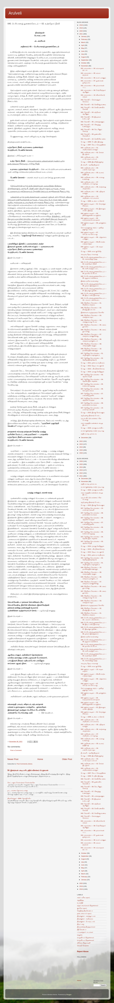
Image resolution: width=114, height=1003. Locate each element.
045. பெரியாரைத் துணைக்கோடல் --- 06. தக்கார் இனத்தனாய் (94, 285)
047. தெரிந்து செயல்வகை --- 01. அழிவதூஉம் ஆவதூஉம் (92, 354)
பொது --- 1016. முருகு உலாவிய (92, 428)
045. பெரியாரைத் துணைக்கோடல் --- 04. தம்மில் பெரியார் (94, 272)
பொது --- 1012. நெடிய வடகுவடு (92, 366)
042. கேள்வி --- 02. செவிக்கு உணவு (93, 104)
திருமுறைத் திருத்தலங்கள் (86, 927)
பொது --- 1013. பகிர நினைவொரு (93, 369)
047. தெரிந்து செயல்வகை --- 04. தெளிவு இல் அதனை (92, 380)
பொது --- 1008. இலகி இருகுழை (92, 162)
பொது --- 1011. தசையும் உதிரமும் (93, 363)
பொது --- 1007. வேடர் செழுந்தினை (93, 145)
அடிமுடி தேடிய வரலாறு (89, 254)
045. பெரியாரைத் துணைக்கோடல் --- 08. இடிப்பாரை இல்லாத (94, 294)
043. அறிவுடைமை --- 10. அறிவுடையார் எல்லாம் (90, 197)
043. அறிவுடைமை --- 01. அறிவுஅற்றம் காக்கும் (90, 148)
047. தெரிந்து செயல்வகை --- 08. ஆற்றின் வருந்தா (92, 399)
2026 (81, 453)
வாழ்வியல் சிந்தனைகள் (85, 937)
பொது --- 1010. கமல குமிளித (91, 251)
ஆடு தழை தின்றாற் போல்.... (91, 415)
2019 (81, 28)
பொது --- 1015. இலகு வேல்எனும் (93, 412)
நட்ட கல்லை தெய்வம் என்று (17, 790)
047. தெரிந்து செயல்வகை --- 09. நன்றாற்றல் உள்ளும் (92, 404)
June (83, 51)
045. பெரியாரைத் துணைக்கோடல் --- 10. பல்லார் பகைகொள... (94, 299)
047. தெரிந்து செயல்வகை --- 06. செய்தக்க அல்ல (92, 390)
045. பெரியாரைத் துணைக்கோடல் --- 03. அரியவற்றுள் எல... (94, 267)
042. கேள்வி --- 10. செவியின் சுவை (93, 139)
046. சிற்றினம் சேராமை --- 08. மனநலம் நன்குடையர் (91, 340)
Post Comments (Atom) (24, 764)
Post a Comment (16, 750)
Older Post (67, 759)
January (84, 36)
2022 (81, 441)
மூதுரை (79, 935)
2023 (81, 444)
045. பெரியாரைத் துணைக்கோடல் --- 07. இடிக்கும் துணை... (94, 289)
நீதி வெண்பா (81, 929)
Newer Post (12, 759)
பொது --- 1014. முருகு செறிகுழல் (92, 372)
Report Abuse (83, 951)
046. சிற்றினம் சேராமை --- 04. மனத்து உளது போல (91, 321)
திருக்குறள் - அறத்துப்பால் (86, 916)
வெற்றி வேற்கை (83, 945)
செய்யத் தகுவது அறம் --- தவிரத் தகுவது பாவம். (92, 228)
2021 (81, 34)
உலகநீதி (80, 903)
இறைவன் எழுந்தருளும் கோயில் (92, 312)
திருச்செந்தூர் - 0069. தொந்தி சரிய (19, 798)
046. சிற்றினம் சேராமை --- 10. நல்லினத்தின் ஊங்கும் (91, 349)
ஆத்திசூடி (80, 900)
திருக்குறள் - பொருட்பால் (86, 921)
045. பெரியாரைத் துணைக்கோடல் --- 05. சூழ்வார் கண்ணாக (94, 277)
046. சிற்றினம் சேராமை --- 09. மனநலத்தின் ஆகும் (91, 345)
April (83, 45)
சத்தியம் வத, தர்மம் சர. (89, 434)
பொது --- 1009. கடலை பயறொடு (92, 201)
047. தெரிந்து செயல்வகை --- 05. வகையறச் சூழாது (92, 385)
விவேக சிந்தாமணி (83, 943)
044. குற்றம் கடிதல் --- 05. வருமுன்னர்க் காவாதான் (90, 219)
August (83, 57)
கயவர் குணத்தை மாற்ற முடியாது (92, 431)
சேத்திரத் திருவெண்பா (85, 911)
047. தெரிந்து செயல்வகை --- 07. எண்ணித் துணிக (92, 394)
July (82, 54)
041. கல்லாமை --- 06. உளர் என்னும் (93, 78)
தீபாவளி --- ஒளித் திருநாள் (90, 165)
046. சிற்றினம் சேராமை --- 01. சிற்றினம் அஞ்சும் (91, 304)
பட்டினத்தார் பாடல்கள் (85, 932)
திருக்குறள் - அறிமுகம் (85, 919)
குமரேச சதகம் (82, 908)
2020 (81, 31)
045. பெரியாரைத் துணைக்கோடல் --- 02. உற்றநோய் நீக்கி (94, 263)
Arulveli (15, 13)
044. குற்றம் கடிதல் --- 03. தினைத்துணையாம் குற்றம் (91, 214)
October (84, 63)
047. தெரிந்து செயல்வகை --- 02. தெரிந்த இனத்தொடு (92, 359)
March (83, 42)
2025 (81, 450)
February (84, 39)
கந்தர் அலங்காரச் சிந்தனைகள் (87, 905)
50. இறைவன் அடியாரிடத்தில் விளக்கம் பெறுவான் (27, 770)
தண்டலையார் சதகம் (84, 913)
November (85, 66)
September (85, 60)
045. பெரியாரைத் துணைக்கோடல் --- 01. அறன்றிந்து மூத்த (94, 258)
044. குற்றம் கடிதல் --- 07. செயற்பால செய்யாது (89, 233)
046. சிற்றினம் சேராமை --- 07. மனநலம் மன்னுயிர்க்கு (91, 335)
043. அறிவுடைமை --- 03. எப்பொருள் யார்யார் (90, 158)
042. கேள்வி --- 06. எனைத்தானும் (92, 122)
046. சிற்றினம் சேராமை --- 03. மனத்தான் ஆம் (91, 316)
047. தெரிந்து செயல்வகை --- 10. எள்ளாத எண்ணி (92, 408)
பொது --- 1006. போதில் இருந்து (92, 142)
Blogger (68, 994)
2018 (81, 25)
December (85, 437)
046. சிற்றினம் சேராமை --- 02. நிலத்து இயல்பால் (91, 308)
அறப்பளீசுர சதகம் (83, 897)
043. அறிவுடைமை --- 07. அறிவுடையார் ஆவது (90, 183)
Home (40, 759)
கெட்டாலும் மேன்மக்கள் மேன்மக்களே (21, 782)
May (82, 48)
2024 (81, 447)
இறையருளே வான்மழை (89, 281)
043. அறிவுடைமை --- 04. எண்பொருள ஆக (90, 169)
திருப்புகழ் (80, 924)
